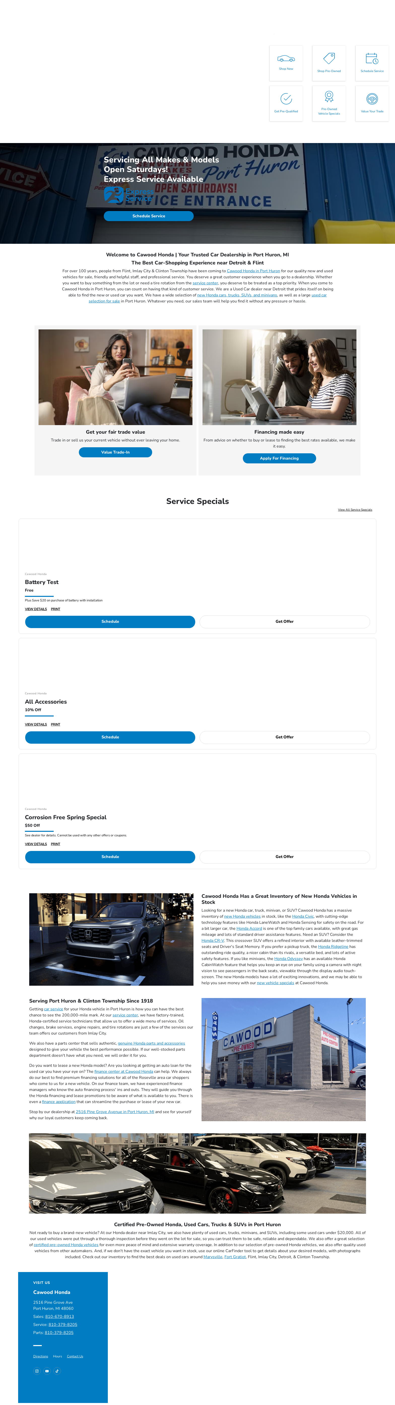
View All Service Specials (355, 510)
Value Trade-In (115, 452)
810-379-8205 (63, 1324)
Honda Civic (303, 916)
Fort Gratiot (235, 1257)
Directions (40, 1356)
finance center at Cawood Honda (123, 1071)
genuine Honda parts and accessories (151, 1043)
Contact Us (75, 1356)
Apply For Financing (279, 458)
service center (205, 283)
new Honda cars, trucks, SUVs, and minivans (237, 295)
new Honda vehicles (242, 916)
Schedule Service (149, 216)
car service (53, 1009)
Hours (57, 1356)
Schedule (110, 621)
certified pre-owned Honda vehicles (66, 1245)
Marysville (213, 1257)
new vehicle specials (275, 983)
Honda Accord (249, 928)
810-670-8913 (59, 1316)
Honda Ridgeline (333, 946)
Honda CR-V (213, 940)
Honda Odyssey (288, 959)
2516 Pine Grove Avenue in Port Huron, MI (115, 1112)
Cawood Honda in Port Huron (253, 271)
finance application (59, 1102)
